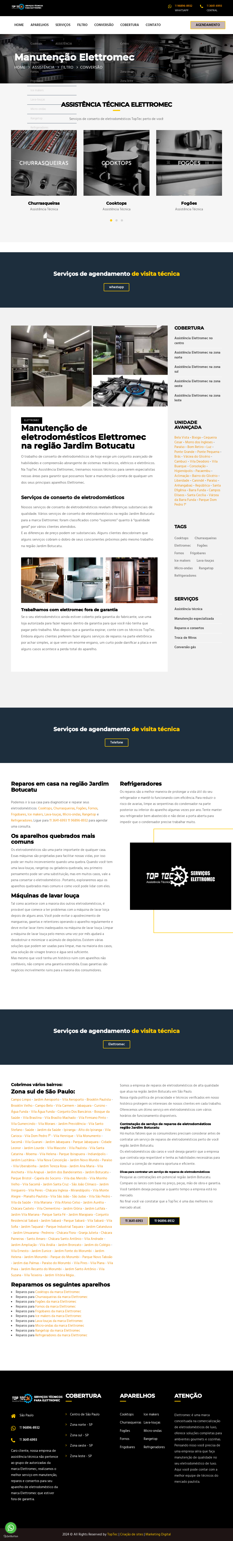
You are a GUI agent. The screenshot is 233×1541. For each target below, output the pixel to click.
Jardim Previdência (72, 1124)
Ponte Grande (184, 452)
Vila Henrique (63, 1136)
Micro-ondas (183, 568)
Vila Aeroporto (73, 1099)
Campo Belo (44, 1105)
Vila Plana (97, 1263)
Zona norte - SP (81, 1425)
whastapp (116, 287)
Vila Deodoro (199, 461)
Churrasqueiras (205, 538)
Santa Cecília (196, 495)
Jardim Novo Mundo (85, 1160)
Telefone (116, 742)
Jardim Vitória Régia (60, 1275)
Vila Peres (36, 1190)
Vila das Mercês (76, 1178)
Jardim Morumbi (36, 1257)
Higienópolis (183, 471)
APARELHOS (40, 25)
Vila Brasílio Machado (60, 1118)
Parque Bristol (21, 1178)
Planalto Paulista (36, 1196)
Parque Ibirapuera (72, 1154)
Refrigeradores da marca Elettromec (61, 1335)
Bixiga (196, 437)
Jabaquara (84, 1105)
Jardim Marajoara (81, 1214)
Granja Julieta (89, 1233)
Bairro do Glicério (205, 476)
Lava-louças (205, 560)
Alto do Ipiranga (90, 1130)
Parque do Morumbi (65, 1257)
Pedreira (48, 1233)
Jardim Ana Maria (82, 1166)
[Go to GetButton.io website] (11, 1536)
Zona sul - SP (79, 1435)
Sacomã (17, 1142)
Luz (209, 447)
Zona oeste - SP (81, 1445)
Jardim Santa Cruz (56, 1184)
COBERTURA (129, 25)
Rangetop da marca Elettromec (57, 1330)
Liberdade (181, 480)
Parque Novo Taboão (97, 1257)
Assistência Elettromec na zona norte (197, 355)
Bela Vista (181, 437)
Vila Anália (48, 1245)
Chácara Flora (67, 1233)
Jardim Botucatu (97, 1172)
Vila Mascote (57, 1148)
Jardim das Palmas (26, 1263)
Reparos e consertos (189, 628)
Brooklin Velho (22, 1105)
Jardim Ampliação (24, 1245)
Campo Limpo (21, 1099)
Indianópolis (97, 1154)
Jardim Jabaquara (58, 1142)
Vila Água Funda (43, 1112)
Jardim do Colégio (97, 1245)
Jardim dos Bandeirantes (65, 1172)
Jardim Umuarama (26, 1233)
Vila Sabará (95, 1221)
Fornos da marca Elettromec (55, 1306)
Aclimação (181, 476)
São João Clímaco (84, 1184)
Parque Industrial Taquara (65, 1227)
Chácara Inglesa (57, 1190)
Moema (31, 1154)
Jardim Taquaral (32, 1227)
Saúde (30, 1130)
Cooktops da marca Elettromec (57, 1292)
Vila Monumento (88, 1136)
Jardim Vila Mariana (25, 1214)
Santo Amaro (36, 1239)
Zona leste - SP (81, 1456)
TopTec (112, 1534)
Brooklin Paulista (99, 1099)
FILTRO (82, 25)
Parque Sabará (74, 1221)
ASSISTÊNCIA (43, 67)
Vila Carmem (65, 1105)
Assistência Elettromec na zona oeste (197, 384)
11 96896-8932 (78, 820)
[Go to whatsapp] (10, 1527)
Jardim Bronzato (70, 1245)
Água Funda (20, 1112)
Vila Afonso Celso (68, 1202)
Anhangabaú (183, 485)
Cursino (100, 1105)
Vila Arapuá (36, 1172)
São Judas (79, 1196)
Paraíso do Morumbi (57, 1263)
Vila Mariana (43, 1202)
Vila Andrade (94, 1239)
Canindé (198, 480)
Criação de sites (131, 1534)
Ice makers (182, 560)
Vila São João (60, 1196)
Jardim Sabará (51, 1221)
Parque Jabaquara (86, 1142)
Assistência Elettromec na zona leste (197, 398)
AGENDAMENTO (208, 25)
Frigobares (198, 553)
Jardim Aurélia (94, 1202)
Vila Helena (48, 1154)
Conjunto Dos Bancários (74, 1112)
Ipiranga (70, 1130)
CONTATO (153, 25)
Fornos (179, 553)
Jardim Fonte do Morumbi (73, 1251)
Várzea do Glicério (196, 456)
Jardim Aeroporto (47, 1099)
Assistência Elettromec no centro (193, 341)
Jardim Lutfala (95, 1208)
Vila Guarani (34, 1142)
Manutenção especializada (194, 619)
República (202, 485)
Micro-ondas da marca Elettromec (59, 1325)
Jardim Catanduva (99, 1227)
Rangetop (206, 568)
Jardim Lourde (34, 1148)
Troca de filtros (185, 638)
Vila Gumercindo (23, 1124)
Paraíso (179, 447)
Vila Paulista (78, 1148)
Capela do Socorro (48, 1178)
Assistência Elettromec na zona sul (197, 369)
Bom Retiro (195, 447)
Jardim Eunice (41, 1251)
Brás (177, 456)
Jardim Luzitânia (23, 1160)
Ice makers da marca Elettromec (58, 1316)
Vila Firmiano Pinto (93, 1118)
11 (183, 6)
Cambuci (180, 461)
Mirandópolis (81, 1190)
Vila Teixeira (33, 1275)
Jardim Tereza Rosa (53, 1166)
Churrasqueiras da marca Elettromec (61, 1297)
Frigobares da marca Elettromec (58, 1311)
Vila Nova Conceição (52, 1160)
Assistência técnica (188, 609)
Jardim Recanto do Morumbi (42, 1269)
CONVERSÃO (104, 25)
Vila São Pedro (100, 1196)
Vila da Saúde (21, 1202)
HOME (19, 25)
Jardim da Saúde (49, 1130)
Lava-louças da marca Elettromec (59, 1321)
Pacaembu (203, 471)
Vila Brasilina (32, 1118)
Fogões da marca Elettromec (55, 1301)
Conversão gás (185, 647)
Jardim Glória (73, 1208)
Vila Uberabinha (25, 1166)
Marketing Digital (158, 1534)
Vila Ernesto (20, 1251)
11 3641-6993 (58, 820)
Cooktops (181, 538)
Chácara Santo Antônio (65, 1239)
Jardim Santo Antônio (81, 1269)
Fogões (202, 545)
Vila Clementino (49, 1208)
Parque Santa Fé (54, 1214)
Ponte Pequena (208, 452)
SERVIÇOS (62, 25)
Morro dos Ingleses (199, 442)
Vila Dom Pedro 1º (37, 1136)
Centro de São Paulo (84, 1414)
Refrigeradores (185, 575)
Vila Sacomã (31, 1184)
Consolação (197, 466)
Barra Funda (197, 490)
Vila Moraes (47, 1124)
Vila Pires (81, 1263)
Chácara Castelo (23, 1208)
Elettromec (31, 420)
